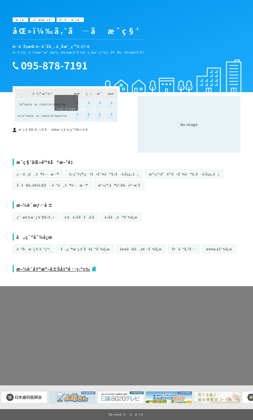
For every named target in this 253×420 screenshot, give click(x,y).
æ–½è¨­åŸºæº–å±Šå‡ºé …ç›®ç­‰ (53, 269)
